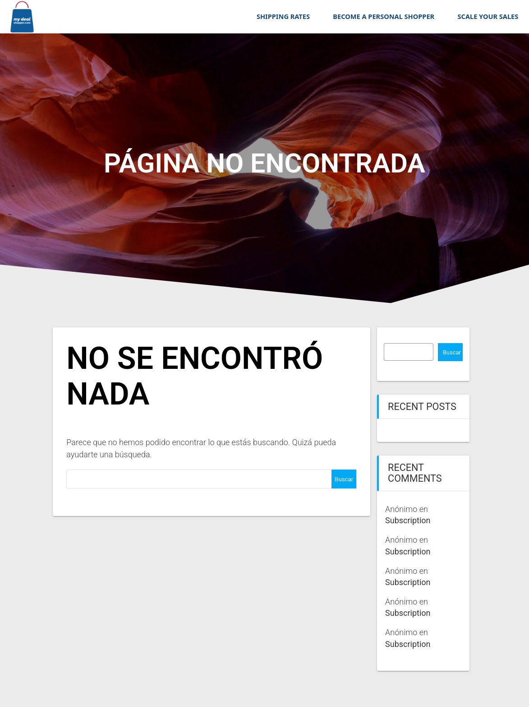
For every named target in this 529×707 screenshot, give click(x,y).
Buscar (452, 352)
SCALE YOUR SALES (488, 16)
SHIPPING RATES (283, 16)
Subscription (408, 520)
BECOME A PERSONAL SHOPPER (383, 16)
